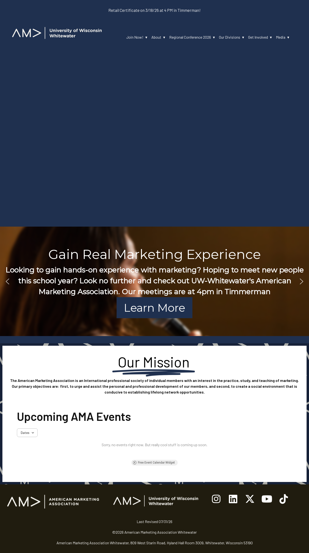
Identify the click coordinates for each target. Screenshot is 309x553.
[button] (7, 281)
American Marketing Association (46, 380)
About (156, 37)
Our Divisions (229, 37)
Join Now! (134, 37)
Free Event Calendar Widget (154, 463)
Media (280, 37)
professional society (126, 380)
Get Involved (258, 37)
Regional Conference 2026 (190, 37)
